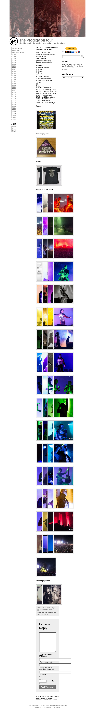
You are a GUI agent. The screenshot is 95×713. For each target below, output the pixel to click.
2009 (14, 86)
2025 (14, 56)
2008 (14, 88)
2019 (14, 65)
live (46, 612)
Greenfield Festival (46, 610)
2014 (14, 75)
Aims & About (17, 48)
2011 (14, 82)
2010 (14, 84)
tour (55, 612)
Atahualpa (56, 711)
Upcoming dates (18, 52)
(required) (46, 666)
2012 (14, 80)
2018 (14, 67)
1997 (14, 107)
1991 (14, 119)
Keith (14, 127)
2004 (14, 96)
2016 (14, 71)
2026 (14, 54)
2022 (14, 63)
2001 (14, 101)
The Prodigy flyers (71, 66)
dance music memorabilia (72, 67)
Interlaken (40, 612)
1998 (14, 105)
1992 (14, 117)
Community (16, 50)
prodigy (50, 612)
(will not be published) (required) (46, 672)
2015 (14, 73)
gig (38, 610)
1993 (14, 115)
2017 (14, 69)
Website (43, 678)
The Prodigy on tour (36, 40)
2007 (14, 90)
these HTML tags (45, 659)
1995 (14, 111)
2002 (14, 98)
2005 (14, 94)
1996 (14, 109)
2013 (14, 77)
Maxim (14, 131)
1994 (14, 113)
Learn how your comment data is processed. (46, 702)
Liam (14, 129)
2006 (14, 92)
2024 (14, 59)
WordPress (47, 711)
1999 (14, 103)
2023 (14, 61)
